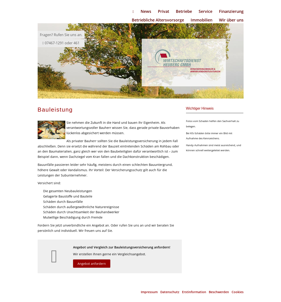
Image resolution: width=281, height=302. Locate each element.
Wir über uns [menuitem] (231, 20)
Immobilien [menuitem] (201, 20)
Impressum (149, 292)
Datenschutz (169, 292)
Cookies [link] (238, 292)
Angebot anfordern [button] (92, 263)
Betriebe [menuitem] (184, 11)
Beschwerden (219, 292)
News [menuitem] (146, 11)
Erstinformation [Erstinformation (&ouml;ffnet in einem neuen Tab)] (194, 292)
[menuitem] (133, 11)
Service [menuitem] (205, 11)
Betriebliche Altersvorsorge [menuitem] (158, 20)
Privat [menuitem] (163, 11)
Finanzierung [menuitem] (231, 11)
